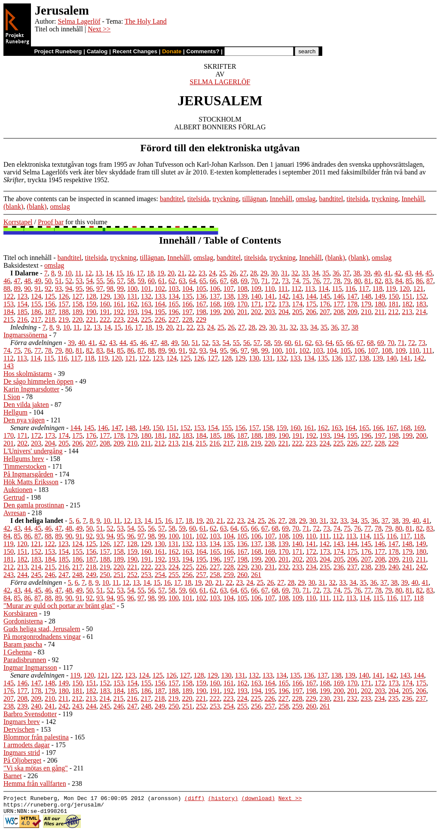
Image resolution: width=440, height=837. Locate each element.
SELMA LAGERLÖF (220, 82)
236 (338, 567)
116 (350, 288)
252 (132, 574)
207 (325, 311)
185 (22, 311)
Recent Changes (135, 51)
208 (338, 311)
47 (17, 280)
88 (6, 288)
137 (215, 296)
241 (407, 567)
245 (36, 574)
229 (201, 319)
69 (244, 280)
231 (270, 567)
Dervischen (19, 729)
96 (89, 288)
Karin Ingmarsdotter (31, 389)
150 (393, 296)
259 (228, 574)
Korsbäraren (20, 613)
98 (110, 288)
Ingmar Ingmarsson (30, 667)
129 (105, 296)
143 (297, 296)
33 (305, 273)
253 (146, 574)
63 (182, 280)
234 (311, 567)
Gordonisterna (23, 621)
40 (377, 273)
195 (160, 311)
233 (297, 567)
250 (105, 574)
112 (296, 288)
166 (187, 304)
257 (201, 574)
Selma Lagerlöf (79, 21)
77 (326, 280)
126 (63, 296)
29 (263, 273)
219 (63, 319)
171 (256, 304)
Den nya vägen (24, 420)
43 (408, 273)
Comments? (203, 51)
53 (79, 280)
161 (118, 304)
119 (391, 288)
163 (146, 304)
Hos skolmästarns (27, 373)
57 (120, 280)
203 (270, 311)
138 (228, 296)
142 (283, 296)
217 (36, 319)
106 (215, 288)
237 (352, 567)
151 (407, 296)
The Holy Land (146, 21)
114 (323, 288)
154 (22, 304)
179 (366, 304)
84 (398, 280)
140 (256, 296)
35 (325, 273)
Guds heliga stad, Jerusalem (41, 628)
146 (338, 296)
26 (232, 273)
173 (283, 304)
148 (366, 296)
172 (270, 304)
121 (418, 288)
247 (63, 574)
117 (364, 288)
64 (192, 280)
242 (421, 567)
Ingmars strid (21, 752)
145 (325, 296)
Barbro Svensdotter (30, 714)
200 (228, 311)
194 (146, 311)
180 (380, 304)
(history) (223, 799)
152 (421, 296)
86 (419, 280)
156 (50, 304)
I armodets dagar (26, 744)
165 (173, 304)
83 (388, 280)
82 (378, 280)
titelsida (198, 198)
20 (171, 273)
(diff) (194, 799)
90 (27, 288)
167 (201, 304)
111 (283, 288)
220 (77, 319)
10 (68, 273)
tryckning (226, 198)
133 (160, 296)
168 (215, 304)
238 (366, 567)
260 (242, 574)
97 (99, 288)
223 (118, 319)
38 (356, 273)
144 (311, 296)
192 (118, 311)
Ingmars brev (21, 721)
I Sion (11, 396)
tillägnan (254, 198)
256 (187, 574)
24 (212, 273)
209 (352, 311)
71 (264, 280)
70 (254, 280)
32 (294, 273)
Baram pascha (22, 644)
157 (63, 304)
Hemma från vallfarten (34, 783)
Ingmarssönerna (25, 335)
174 (297, 304)
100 (132, 288)
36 (336, 273)
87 (429, 280)
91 (37, 288)
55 (99, 280)
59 (141, 280)
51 (58, 280)
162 (132, 304)
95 (79, 288)
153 (8, 304)
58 (130, 280)
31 (284, 273)
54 (89, 280)
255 (173, 574)
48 (27, 280)
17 (140, 273)
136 (201, 296)
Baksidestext (21, 265)
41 (387, 273)
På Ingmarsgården (28, 474)
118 (377, 288)
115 (337, 288)
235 (325, 567)
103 (173, 288)
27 (243, 273)
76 (316, 280)
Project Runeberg (58, 51)
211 (380, 311)
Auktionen (18, 489)
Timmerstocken (24, 466)
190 (91, 311)
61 (161, 280)
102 (160, 288)
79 (347, 280)
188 (63, 311)
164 (160, 304)
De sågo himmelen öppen (38, 381)
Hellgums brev (23, 458)
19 (160, 273)
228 (187, 319)
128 (91, 296)
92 (48, 288)
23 (202, 273)
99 (120, 288)
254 (160, 574)
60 (151, 280)
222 (105, 319)
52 (68, 280)
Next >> (99, 29)
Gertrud (14, 497)
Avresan (14, 512)
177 (338, 304)
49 (37, 280)
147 (352, 296)
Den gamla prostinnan (33, 505)
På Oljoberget (22, 760)
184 (8, 311)
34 (315, 273)
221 (91, 319)
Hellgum (15, 412)
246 (50, 574)
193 (132, 311)
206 (311, 311)
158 (77, 304)
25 (222, 273)
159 (91, 304)
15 (119, 273)
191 (105, 311)
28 (253, 273)
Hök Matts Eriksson (30, 482)
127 (77, 296)
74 (295, 280)
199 (215, 311)
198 (201, 311)
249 (91, 574)
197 (187, 311)
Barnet (12, 775)
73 (285, 280)
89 (17, 288)
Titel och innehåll (27, 257)
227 (173, 319)
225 (146, 319)
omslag (305, 198)
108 (242, 288)
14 (109, 273)
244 (22, 574)
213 (407, 311)
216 (22, 319)
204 (283, 311)
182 (407, 304)
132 (146, 296)
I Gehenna (17, 652)
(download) (258, 799)
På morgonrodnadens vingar (42, 636)
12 (88, 273)
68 (233, 280)
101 (146, 288)
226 (160, 319)
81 (367, 280)
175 (311, 304)
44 (418, 273)
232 (283, 567)
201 (242, 311)
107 (228, 288)
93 (58, 288)
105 (201, 288)
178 (352, 304)
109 (256, 288)
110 (270, 288)
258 (215, 574)
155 (36, 304)
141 (270, 296)
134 (173, 296)
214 (421, 311)
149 (380, 296)
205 (297, 311)
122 (8, 296)
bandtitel (172, 198)
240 (393, 567)
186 (36, 311)
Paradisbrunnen (24, 659)
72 (275, 280)
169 (228, 304)
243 (8, 574)
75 (305, 280)
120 (404, 288)
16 (129, 273)
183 (421, 304)
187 (50, 311)
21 (181, 273)
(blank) (13, 206)
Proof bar (51, 222)
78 (336, 280)
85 (409, 280)
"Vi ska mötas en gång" (35, 768)
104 (187, 288)
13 (98, 273)
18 (150, 273)
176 (325, 304)
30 (274, 273)
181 (393, 304)
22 (191, 273)
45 (428, 273)
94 (68, 288)
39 (367, 273)
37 (346, 273)
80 (357, 280)
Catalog (97, 51)
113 (310, 288)
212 (393, 311)
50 (48, 280)
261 (256, 574)
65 (202, 280)
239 (380, 567)
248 (77, 574)
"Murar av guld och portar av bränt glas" (59, 605)
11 (78, 273)
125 (50, 296)
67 (223, 280)
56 (110, 280)
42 (397, 273)
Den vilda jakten (26, 404)
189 (77, 311)
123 (22, 296)
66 (213, 280)
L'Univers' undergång (32, 451)
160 (105, 304)
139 (242, 296)
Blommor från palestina (36, 737)
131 (132, 296)
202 (256, 311)
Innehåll (281, 198)
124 (36, 296)
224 (132, 319)
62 (171, 280)
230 (256, 567)
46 (6, 280)
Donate (171, 51)
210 (366, 311)
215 (8, 319)
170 (242, 304)
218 (50, 319)
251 (118, 574)
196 (173, 311)
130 (118, 296)
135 (187, 296)
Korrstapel (18, 222)
